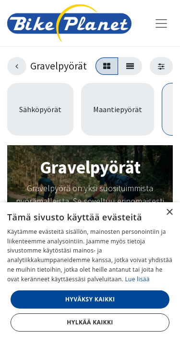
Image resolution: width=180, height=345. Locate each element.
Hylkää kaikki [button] (90, 322)
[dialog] (90, 273)
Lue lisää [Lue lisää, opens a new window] (137, 279)
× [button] (169, 212)
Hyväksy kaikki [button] (90, 299)
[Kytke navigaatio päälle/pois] (161, 23)
